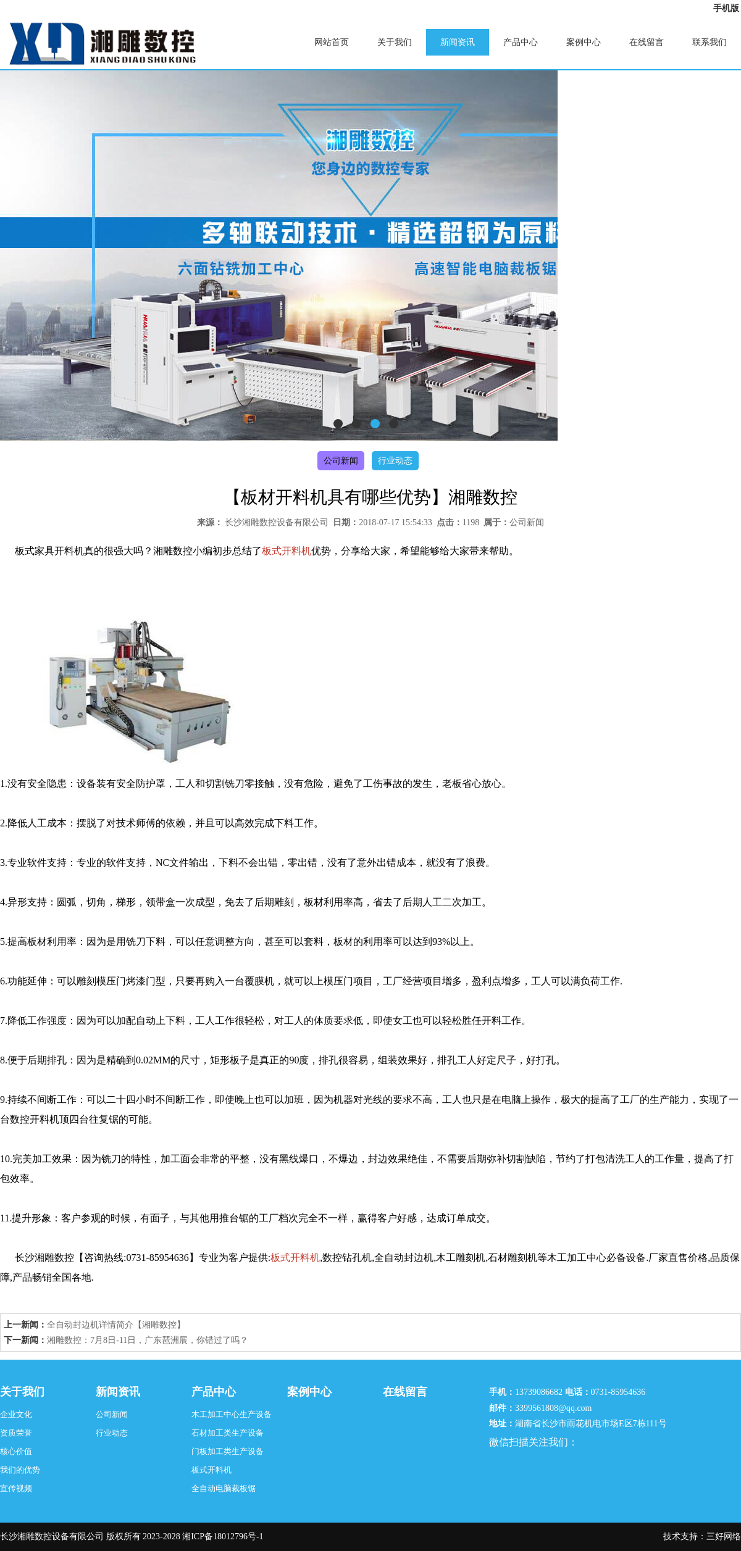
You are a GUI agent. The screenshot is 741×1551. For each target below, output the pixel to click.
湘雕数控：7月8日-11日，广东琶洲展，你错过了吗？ (147, 1340)
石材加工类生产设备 (227, 1432)
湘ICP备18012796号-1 (222, 1536)
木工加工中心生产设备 (231, 1414)
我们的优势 (20, 1469)
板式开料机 (211, 1469)
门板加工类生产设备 (227, 1451)
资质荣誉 (16, 1432)
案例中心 (583, 42)
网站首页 (331, 42)
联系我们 (709, 42)
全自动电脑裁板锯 (223, 1488)
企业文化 (16, 1414)
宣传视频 (16, 1488)
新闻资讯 (457, 42)
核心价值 (16, 1451)
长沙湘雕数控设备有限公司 (277, 522)
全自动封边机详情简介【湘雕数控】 (116, 1324)
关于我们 (394, 42)
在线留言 (646, 42)
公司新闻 (341, 460)
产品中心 (520, 42)
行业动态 (395, 460)
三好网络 (723, 1536)
